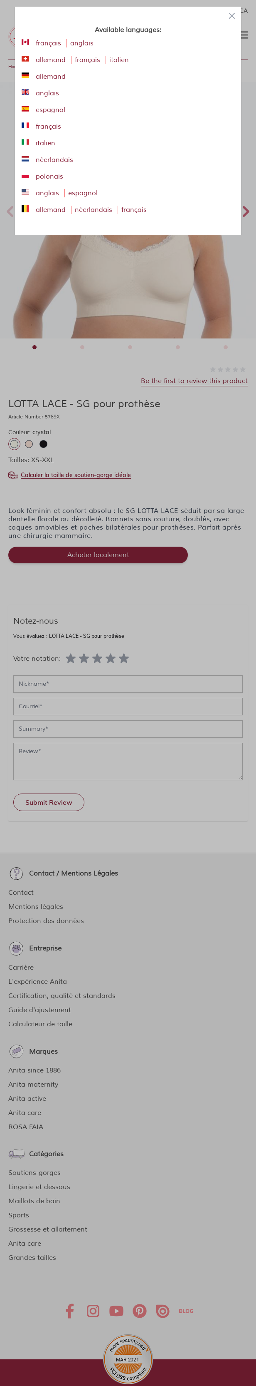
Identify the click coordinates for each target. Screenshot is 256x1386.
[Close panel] (231, 15)
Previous (10, 210)
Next (246, 210)
